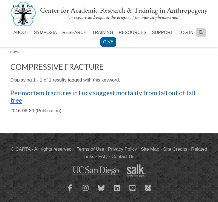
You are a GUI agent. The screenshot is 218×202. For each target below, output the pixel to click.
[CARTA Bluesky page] (101, 191)
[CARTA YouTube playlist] (132, 191)
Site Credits (175, 149)
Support (162, 32)
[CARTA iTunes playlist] (148, 187)
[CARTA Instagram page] (85, 191)
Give (108, 42)
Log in (186, 32)
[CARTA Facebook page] (70, 191)
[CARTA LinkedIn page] (117, 191)
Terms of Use (90, 149)
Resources (132, 32)
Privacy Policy (122, 149)
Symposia (45, 32)
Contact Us (122, 156)
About (21, 32)
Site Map (150, 149)
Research (74, 32)
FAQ (102, 156)
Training (102, 32)
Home (14, 52)
